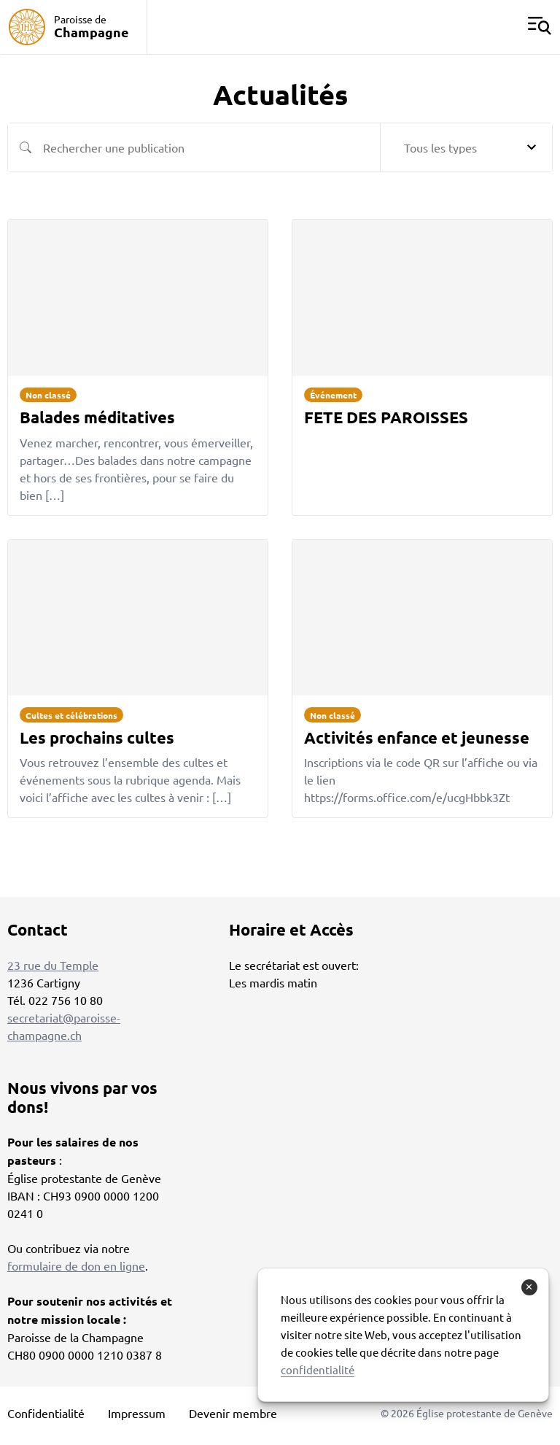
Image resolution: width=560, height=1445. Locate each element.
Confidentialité (46, 1413)
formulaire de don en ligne (76, 1265)
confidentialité (317, 1369)
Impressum (137, 1413)
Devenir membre (233, 1413)
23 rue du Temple (52, 964)
